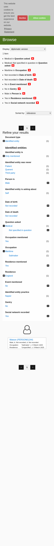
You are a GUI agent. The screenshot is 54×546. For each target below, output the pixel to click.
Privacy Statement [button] (9, 30)
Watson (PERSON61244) (21, 340)
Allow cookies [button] (39, 18)
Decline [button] (22, 18)
